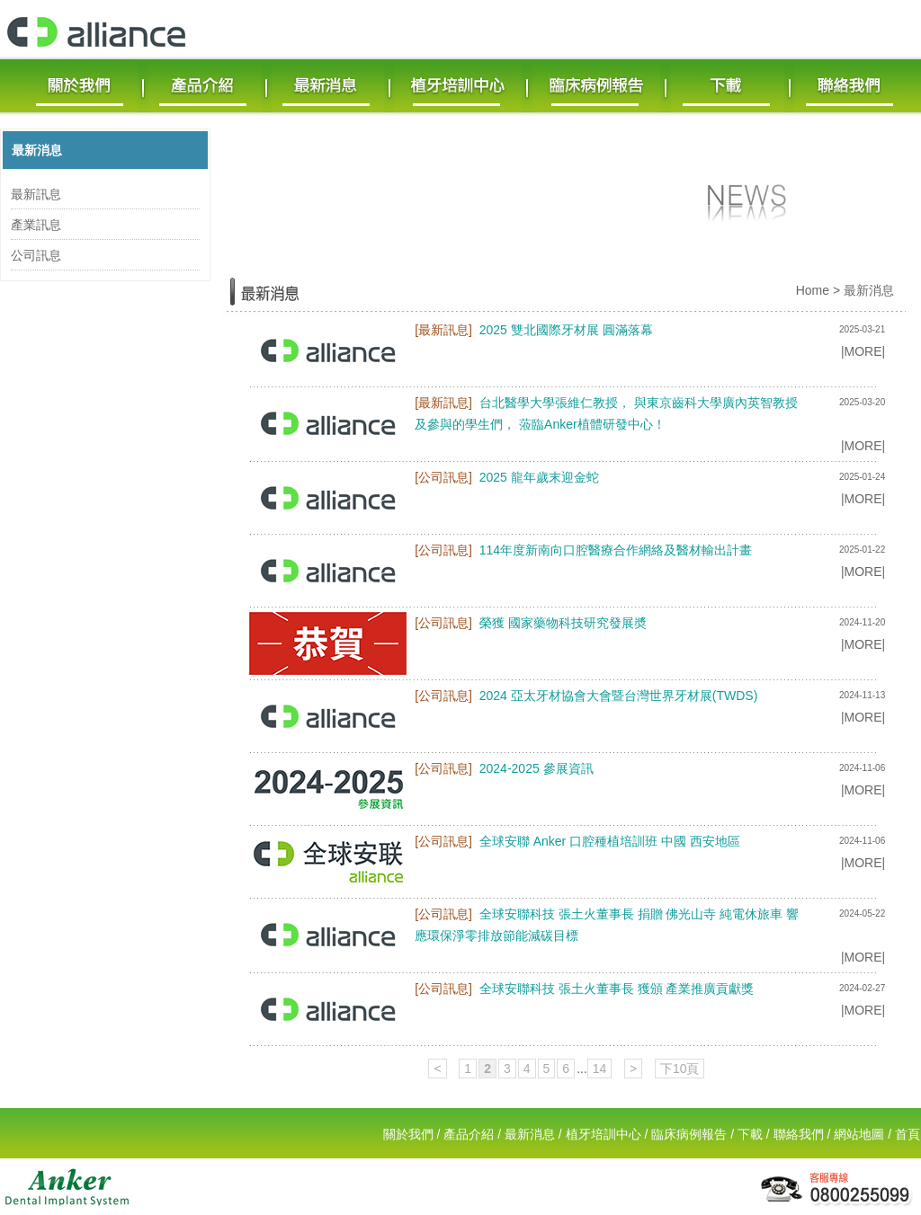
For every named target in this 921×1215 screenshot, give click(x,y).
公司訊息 (36, 255)
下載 (750, 1134)
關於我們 (408, 1134)
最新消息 (37, 150)
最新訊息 (36, 194)
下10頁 (680, 1068)
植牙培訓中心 (603, 1134)
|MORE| (863, 351)
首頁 (907, 1134)
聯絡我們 (798, 1134)
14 (600, 1068)
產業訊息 (36, 224)
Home (812, 290)
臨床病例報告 (689, 1134)
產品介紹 (468, 1134)
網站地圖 (859, 1134)
